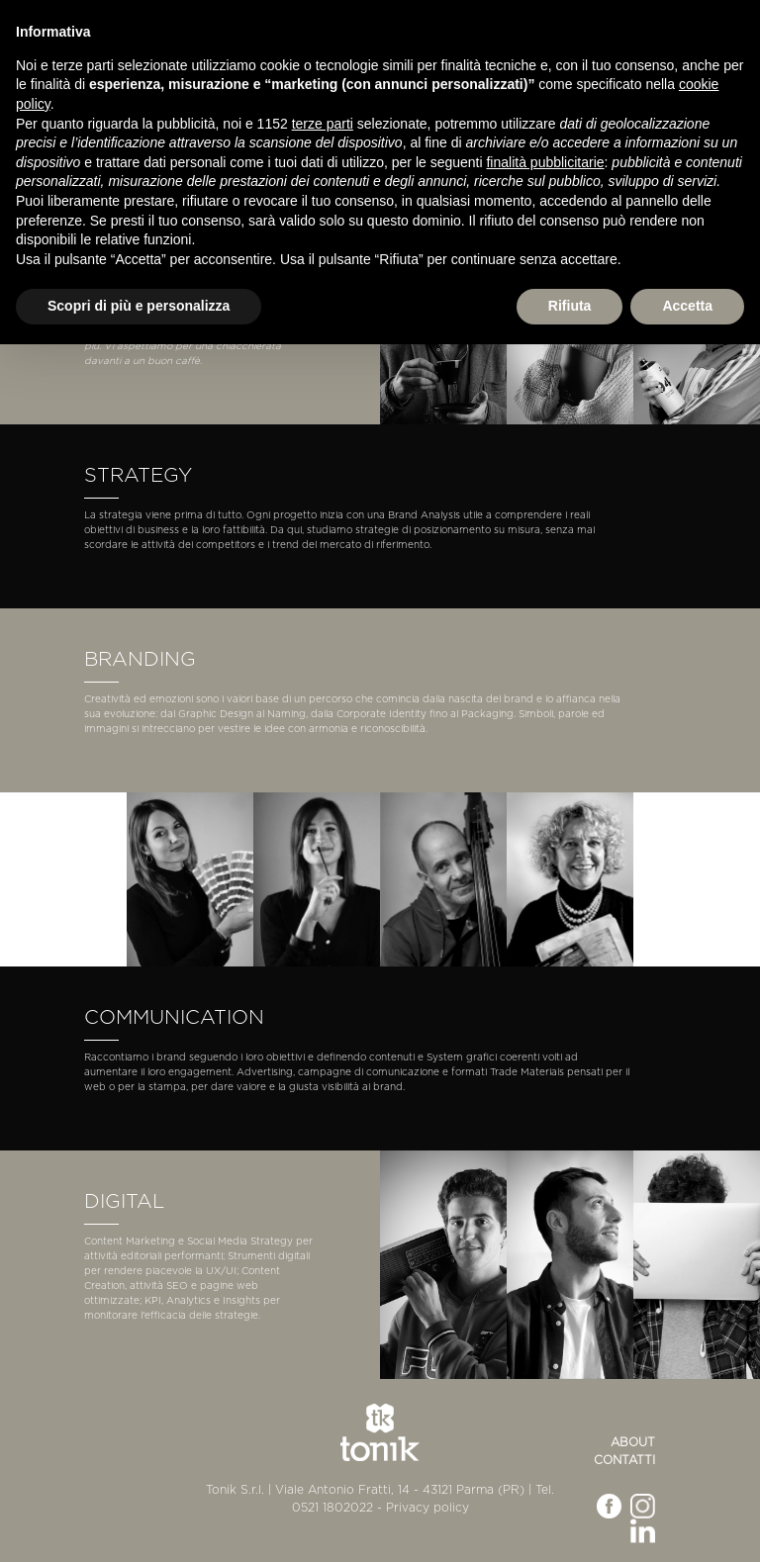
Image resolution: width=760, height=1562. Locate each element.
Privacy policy (427, 1508)
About (633, 1442)
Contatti (624, 1460)
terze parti (322, 124)
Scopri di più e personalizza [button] (139, 306)
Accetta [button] (687, 306)
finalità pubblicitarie (545, 162)
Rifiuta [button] (570, 306)
